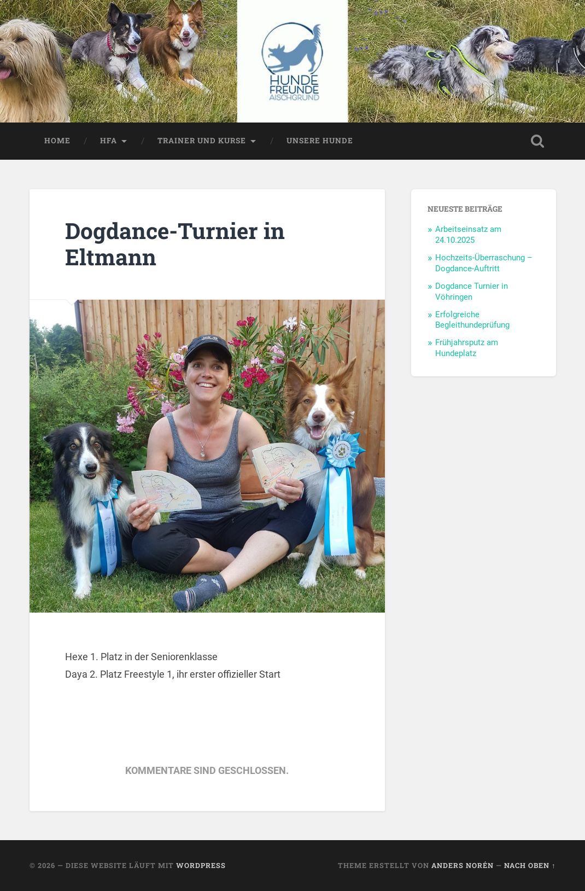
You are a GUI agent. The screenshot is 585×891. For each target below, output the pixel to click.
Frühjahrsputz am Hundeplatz (466, 347)
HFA (108, 140)
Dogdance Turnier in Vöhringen (471, 291)
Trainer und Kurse (201, 140)
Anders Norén (462, 865)
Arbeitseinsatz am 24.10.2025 (468, 234)
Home (57, 140)
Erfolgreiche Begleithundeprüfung (472, 320)
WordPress (201, 865)
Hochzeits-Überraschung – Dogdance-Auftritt (484, 263)
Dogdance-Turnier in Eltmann (175, 244)
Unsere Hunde (319, 140)
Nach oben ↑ (529, 865)
